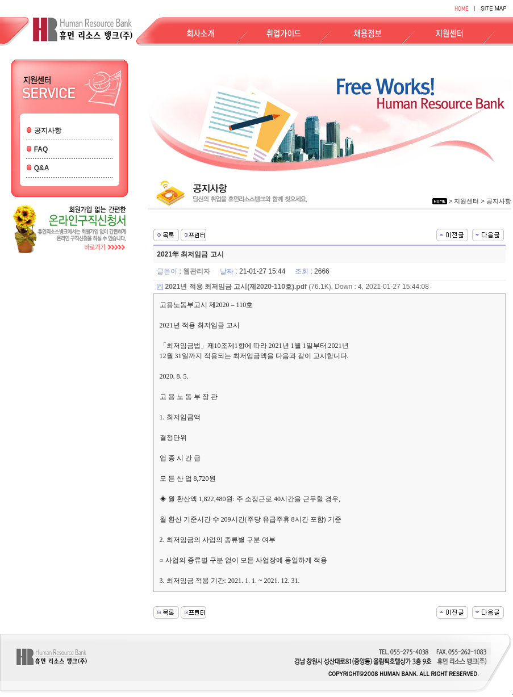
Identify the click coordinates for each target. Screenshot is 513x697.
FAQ (41, 149)
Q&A (41, 168)
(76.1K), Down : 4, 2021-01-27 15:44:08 (297, 287)
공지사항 (47, 131)
